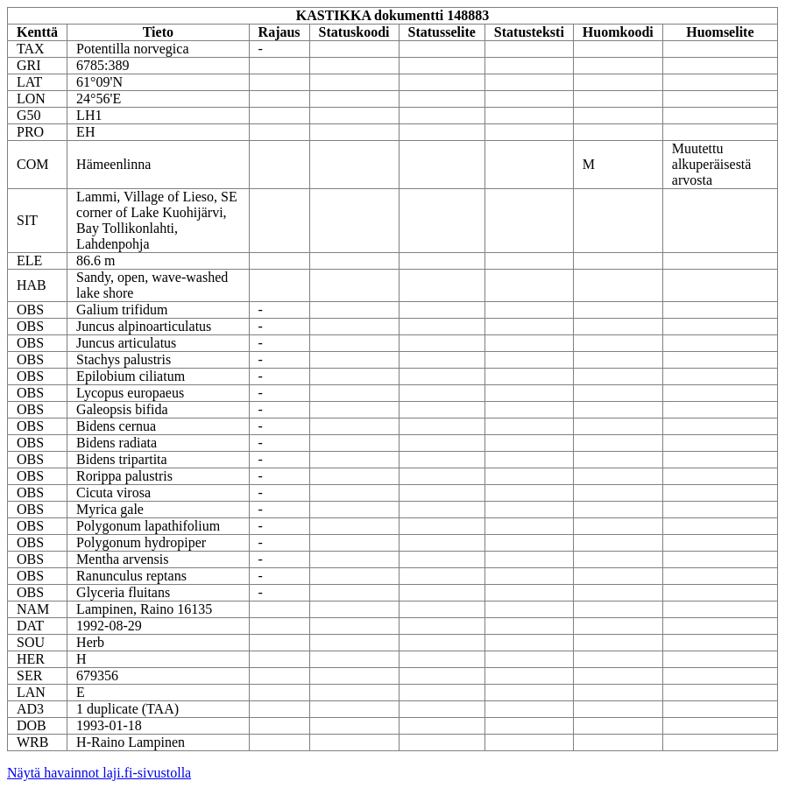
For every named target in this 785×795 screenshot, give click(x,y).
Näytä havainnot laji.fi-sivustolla (99, 772)
